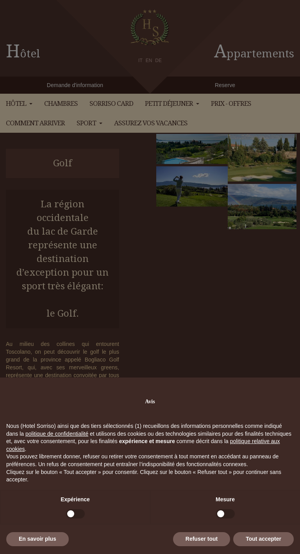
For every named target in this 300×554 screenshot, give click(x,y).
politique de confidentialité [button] (56, 434)
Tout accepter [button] (263, 539)
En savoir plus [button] (37, 539)
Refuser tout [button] (202, 539)
